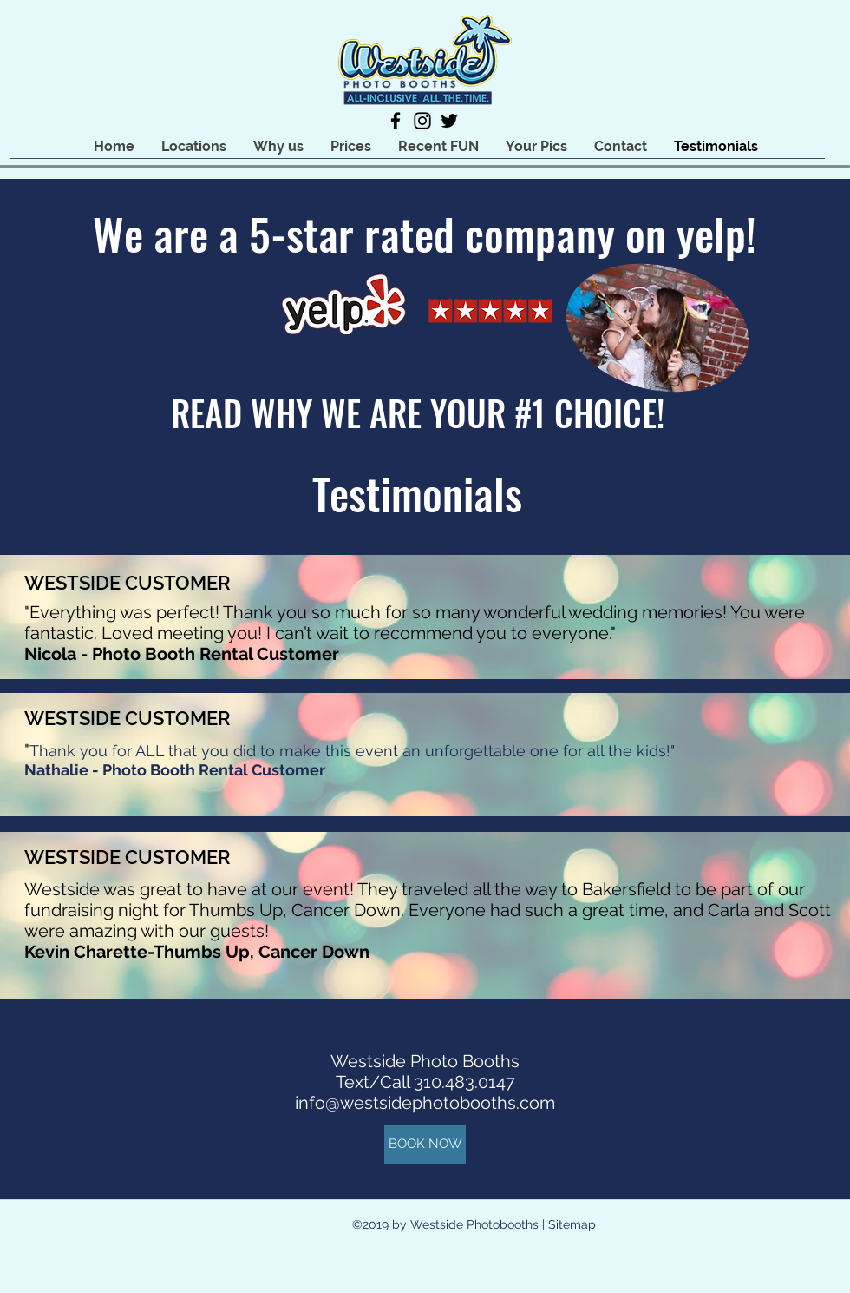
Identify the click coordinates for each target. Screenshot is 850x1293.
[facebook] (395, 120)
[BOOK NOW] (425, 1144)
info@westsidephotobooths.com (425, 1102)
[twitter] (449, 120)
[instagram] (422, 120)
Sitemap (572, 1224)
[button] (193, 146)
